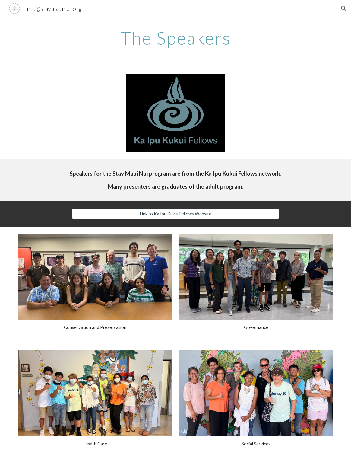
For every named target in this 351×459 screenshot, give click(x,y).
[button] (344, 8)
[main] (175, 37)
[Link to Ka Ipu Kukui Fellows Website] (175, 214)
